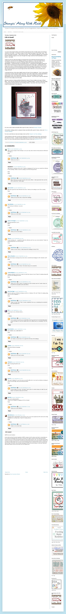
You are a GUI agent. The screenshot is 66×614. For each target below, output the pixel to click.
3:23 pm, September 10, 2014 (24, 406)
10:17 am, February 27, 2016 (24, 424)
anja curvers (10, 187)
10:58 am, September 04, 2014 (25, 178)
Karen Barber (11, 329)
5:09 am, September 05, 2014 (22, 220)
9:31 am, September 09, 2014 (17, 378)
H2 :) (9, 149)
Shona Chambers (11, 256)
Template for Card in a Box (18, 31)
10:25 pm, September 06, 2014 (25, 300)
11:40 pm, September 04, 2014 (20, 187)
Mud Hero (10, 31)
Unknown (10, 362)
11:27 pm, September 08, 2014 (24, 370)
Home (5, 31)
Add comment (8, 432)
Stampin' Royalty (37, 127)
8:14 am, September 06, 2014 (21, 272)
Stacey (9, 238)
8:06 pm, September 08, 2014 (18, 362)
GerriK (9, 378)
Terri (9, 310)
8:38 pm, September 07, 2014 (24, 337)
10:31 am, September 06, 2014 (24, 264)
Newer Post (7, 472)
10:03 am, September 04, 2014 (19, 166)
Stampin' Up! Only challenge (35, 134)
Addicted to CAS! (38, 139)
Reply (9, 153)
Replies (10, 156)
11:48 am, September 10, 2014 (17, 397)
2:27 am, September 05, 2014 (24, 212)
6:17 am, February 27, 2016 (19, 415)
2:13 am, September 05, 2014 (19, 204)
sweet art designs (12, 220)
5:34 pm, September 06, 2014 (21, 291)
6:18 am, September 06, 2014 (21, 256)
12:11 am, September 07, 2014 (16, 310)
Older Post (45, 472)
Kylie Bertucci (11, 415)
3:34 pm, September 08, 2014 (17, 345)
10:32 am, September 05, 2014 (25, 230)
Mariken (9, 397)
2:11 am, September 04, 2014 (24, 158)
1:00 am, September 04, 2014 (16, 149)
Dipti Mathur (11, 204)
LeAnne (9, 345)
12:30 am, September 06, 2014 (17, 238)
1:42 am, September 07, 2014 (24, 318)
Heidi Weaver (14, 158)
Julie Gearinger (11, 291)
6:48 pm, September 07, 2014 (20, 329)
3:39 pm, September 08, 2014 (24, 353)
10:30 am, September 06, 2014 (25, 247)
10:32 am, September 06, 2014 (25, 281)
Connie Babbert (11, 272)
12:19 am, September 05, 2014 (24, 195)
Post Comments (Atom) (15, 474)
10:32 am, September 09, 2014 (25, 387)
